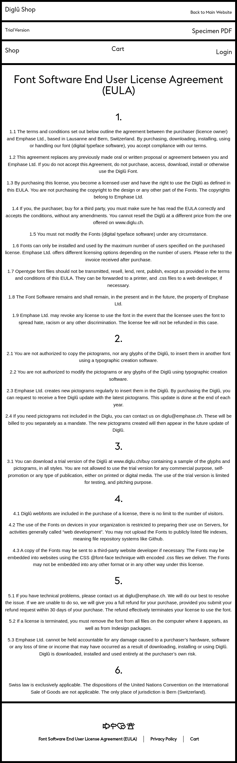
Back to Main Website (211, 12)
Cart (118, 49)
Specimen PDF (212, 31)
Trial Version (17, 30)
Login (224, 52)
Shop (12, 50)
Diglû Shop (20, 9)
